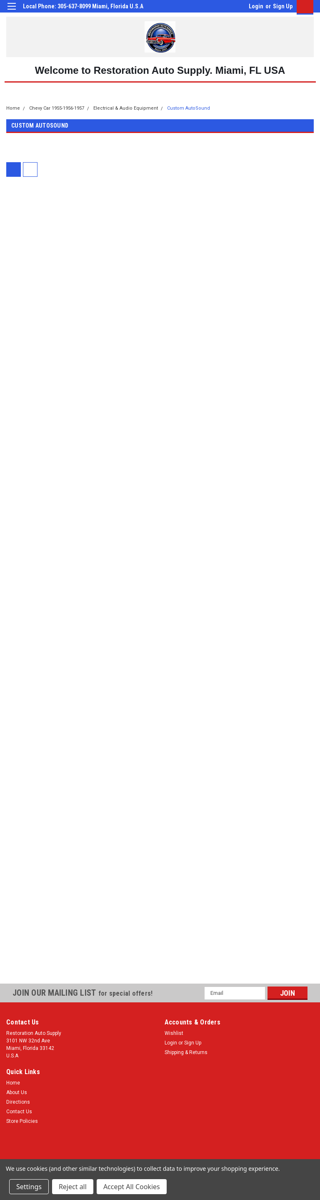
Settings (29, 1186)
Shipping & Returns (186, 1052)
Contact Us (19, 1112)
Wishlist (174, 1033)
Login (256, 6)
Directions (18, 1102)
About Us (16, 1092)
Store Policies (22, 1121)
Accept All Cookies (131, 1186)
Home (13, 108)
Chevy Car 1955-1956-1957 (56, 108)
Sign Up (282, 6)
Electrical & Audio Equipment (125, 108)
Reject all (73, 1186)
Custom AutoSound (188, 108)
